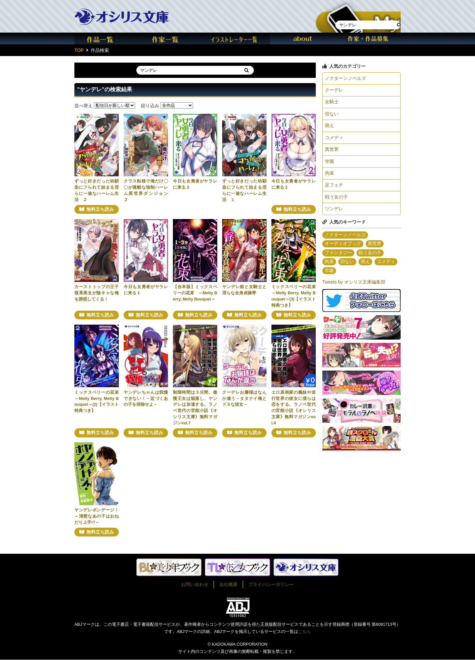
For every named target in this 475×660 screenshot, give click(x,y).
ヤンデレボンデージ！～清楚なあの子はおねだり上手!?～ (96, 516)
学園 (329, 164)
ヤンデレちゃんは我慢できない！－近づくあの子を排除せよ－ (146, 398)
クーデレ (334, 90)
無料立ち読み (100, 209)
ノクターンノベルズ (345, 78)
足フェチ (334, 188)
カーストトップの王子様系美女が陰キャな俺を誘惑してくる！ (96, 293)
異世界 (332, 151)
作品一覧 (107, 38)
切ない (332, 115)
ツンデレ (334, 212)
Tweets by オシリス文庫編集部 (353, 286)
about (302, 38)
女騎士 (332, 103)
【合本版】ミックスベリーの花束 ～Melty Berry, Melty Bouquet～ (195, 293)
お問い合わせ (194, 584)
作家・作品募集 (368, 38)
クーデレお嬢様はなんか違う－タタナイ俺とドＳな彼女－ (244, 398)
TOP (79, 50)
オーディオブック (343, 248)
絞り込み (150, 105)
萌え (329, 127)
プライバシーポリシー (271, 584)
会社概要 (228, 584)
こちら (304, 631)
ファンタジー (338, 257)
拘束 (329, 176)
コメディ (334, 139)
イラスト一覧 (237, 38)
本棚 (358, 11)
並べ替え (83, 105)
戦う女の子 (336, 200)
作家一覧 (172, 38)
